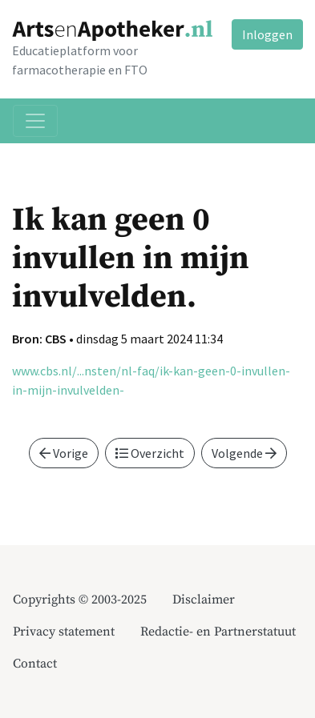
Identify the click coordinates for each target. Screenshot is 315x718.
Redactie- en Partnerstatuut (218, 632)
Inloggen (267, 34)
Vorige (63, 453)
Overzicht (149, 453)
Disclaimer (203, 600)
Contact (35, 664)
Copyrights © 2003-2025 (80, 600)
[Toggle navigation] (35, 121)
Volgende (244, 453)
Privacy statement (64, 632)
